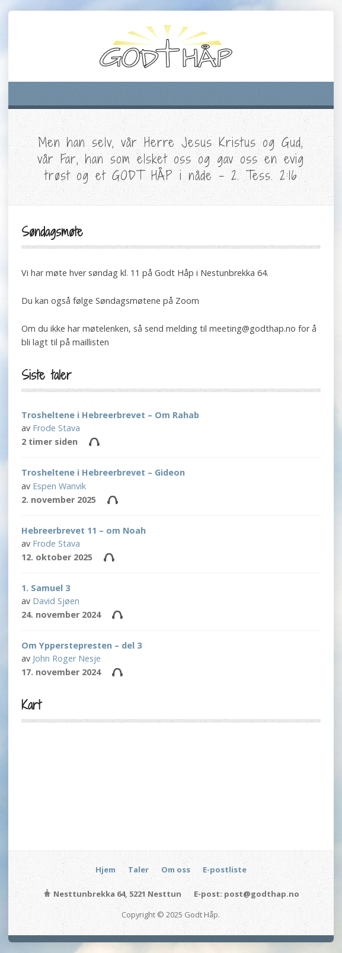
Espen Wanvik (59, 486)
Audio (94, 441)
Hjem (105, 869)
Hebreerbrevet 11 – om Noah (83, 530)
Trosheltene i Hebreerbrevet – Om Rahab (110, 415)
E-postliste (225, 869)
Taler (138, 869)
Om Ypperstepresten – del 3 (81, 645)
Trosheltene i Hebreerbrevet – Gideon (103, 472)
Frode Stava (56, 428)
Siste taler (46, 375)
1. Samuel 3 (45, 587)
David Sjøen (56, 601)
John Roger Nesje (67, 658)
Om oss (175, 869)
